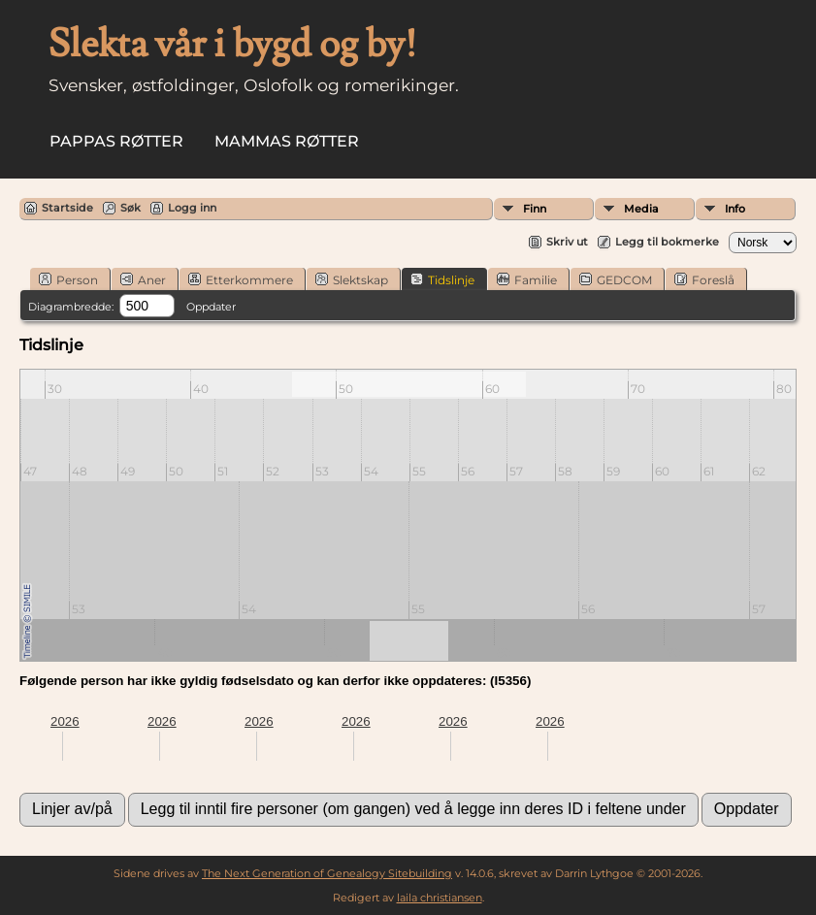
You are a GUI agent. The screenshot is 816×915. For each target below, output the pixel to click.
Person (68, 279)
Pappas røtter (116, 141)
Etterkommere (240, 279)
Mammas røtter (286, 141)
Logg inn (192, 207)
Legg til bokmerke (667, 241)
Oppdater (211, 306)
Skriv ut (567, 241)
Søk (130, 207)
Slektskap (351, 279)
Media (641, 208)
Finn (534, 208)
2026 (65, 721)
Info (735, 208)
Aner (143, 279)
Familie (527, 279)
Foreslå (704, 279)
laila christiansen (439, 897)
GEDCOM (615, 279)
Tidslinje (442, 279)
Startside (67, 207)
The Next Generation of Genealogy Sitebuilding (327, 873)
